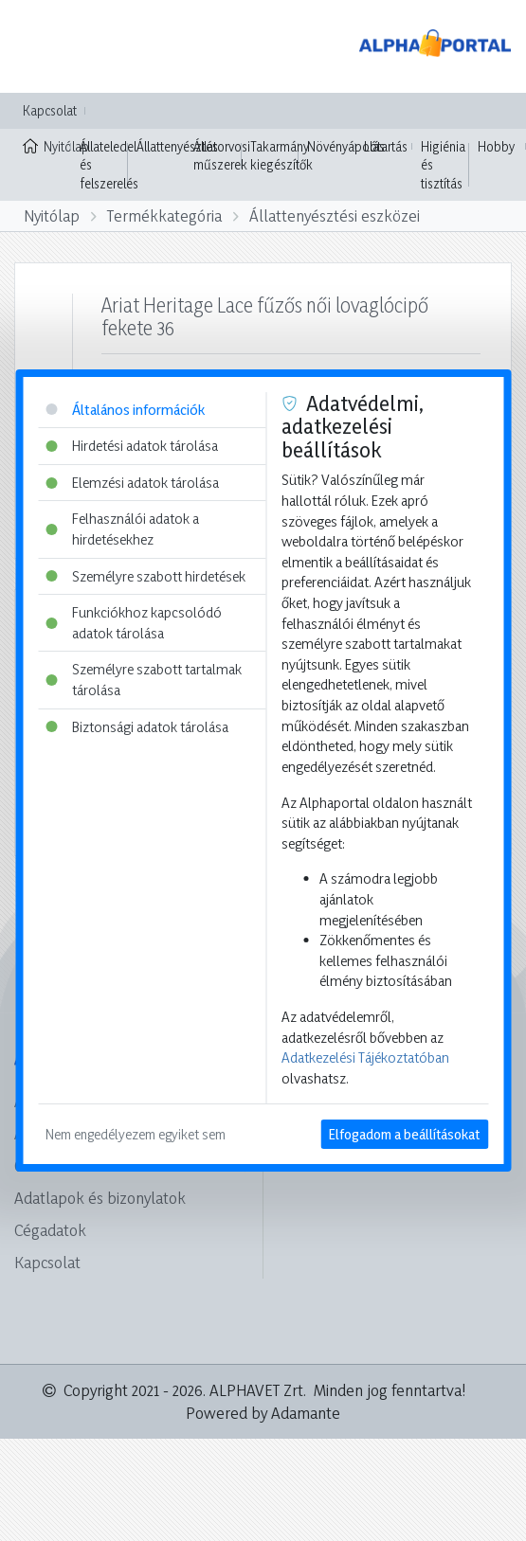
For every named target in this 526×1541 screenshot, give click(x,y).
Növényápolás (346, 146)
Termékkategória (164, 215)
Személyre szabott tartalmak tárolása (143, 679)
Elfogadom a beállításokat (404, 1134)
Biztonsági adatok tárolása (136, 727)
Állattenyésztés (177, 146)
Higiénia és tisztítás (443, 164)
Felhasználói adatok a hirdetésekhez (122, 529)
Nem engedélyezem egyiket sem (135, 1134)
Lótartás (386, 146)
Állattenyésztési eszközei (334, 215)
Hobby (496, 146)
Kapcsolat (50, 110)
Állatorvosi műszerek (221, 155)
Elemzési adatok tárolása (132, 483)
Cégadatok (50, 1230)
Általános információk (125, 410)
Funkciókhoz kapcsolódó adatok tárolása (133, 622)
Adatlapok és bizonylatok (100, 1198)
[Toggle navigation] (41, 46)
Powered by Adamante (263, 1413)
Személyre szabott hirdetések (145, 576)
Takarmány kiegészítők (281, 155)
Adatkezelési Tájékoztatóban (365, 1057)
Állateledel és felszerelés (109, 164)
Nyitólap (47, 144)
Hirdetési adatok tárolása (131, 446)
